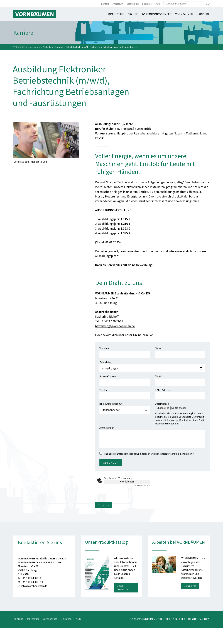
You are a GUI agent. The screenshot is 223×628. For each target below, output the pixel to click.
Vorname (124, 351)
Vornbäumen (184, 14)
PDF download (123, 588)
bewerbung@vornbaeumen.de (115, 326)
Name (180, 351)
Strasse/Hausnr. (124, 379)
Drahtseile (116, 14)
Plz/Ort (180, 379)
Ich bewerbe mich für (124, 407)
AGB (158, 3)
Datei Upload (177, 405)
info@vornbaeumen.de (34, 586)
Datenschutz (133, 3)
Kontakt (105, 3)
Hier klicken (127, 481)
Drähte (133, 14)
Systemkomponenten (156, 14)
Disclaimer (147, 3)
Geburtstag (152, 365)
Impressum (117, 3)
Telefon (124, 393)
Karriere (203, 14)
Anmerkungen (152, 437)
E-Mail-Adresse (180, 393)
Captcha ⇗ (142, 485)
